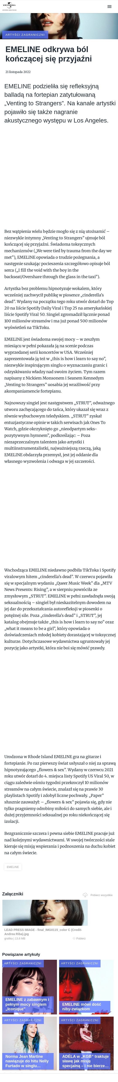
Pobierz (29, 920)
